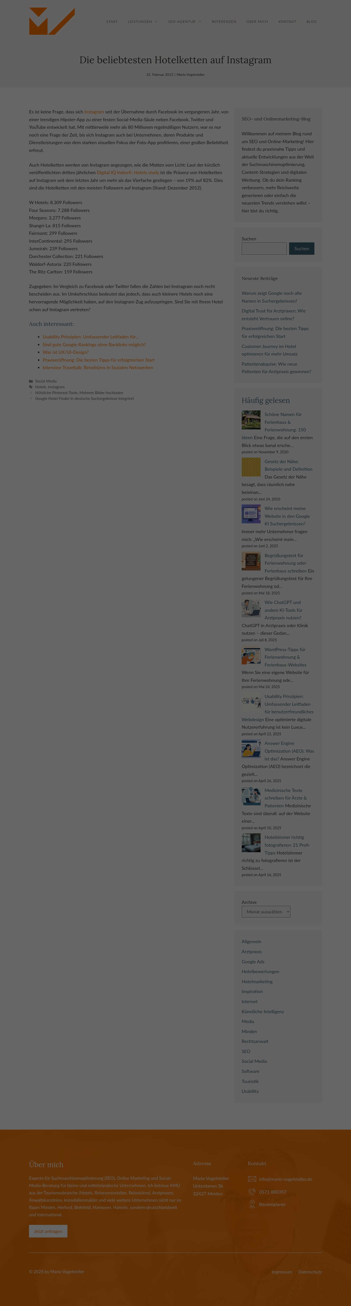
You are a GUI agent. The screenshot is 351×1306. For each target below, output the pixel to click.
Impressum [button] (200, 716)
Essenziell (128, 658)
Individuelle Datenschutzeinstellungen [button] (175, 705)
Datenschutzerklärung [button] (178, 716)
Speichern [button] (175, 690)
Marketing (169, 658)
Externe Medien (214, 658)
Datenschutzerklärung (143, 642)
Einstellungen (120, 647)
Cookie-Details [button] (154, 716)
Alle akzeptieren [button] (175, 675)
